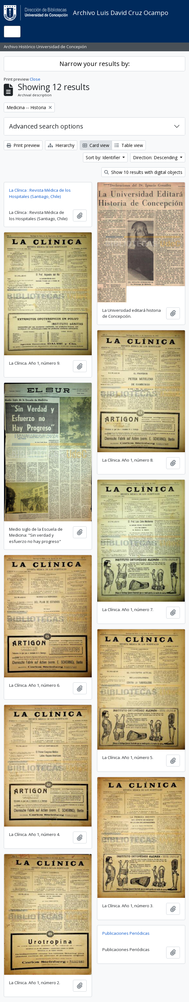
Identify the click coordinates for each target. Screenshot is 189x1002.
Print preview (23, 145)
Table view (129, 145)
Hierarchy (61, 145)
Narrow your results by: (94, 63)
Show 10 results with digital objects (143, 172)
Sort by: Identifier (103, 157)
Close (35, 79)
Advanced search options (46, 126)
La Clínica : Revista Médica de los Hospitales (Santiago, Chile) (40, 193)
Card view (96, 145)
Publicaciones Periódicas (126, 933)
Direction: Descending (156, 157)
